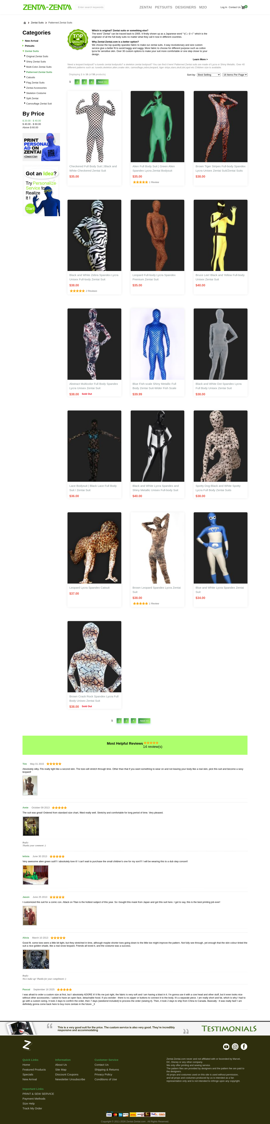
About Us (61, 1064)
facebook (244, 1046)
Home (26, 1064)
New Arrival (31, 40)
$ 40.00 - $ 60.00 (31, 124)
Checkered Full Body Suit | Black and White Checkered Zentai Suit (93, 168)
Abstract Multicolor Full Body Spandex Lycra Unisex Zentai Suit (93, 386)
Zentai (145, 7)
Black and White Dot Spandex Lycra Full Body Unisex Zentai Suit (219, 386)
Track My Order (32, 1108)
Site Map (60, 1069)
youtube (226, 1046)
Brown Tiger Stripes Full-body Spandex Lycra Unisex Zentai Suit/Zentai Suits (220, 168)
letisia (25, 856)
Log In (223, 7)
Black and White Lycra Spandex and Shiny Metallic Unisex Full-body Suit (156, 488)
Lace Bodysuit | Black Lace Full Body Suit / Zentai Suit (93, 488)
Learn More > (200, 59)
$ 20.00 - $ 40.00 (31, 120)
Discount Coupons (66, 1074)
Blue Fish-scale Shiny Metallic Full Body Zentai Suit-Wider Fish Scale (154, 386)
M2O (203, 7)
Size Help (28, 1103)
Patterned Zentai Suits (60, 23)
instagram (235, 1046)
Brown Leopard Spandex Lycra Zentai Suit (157, 590)
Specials (27, 1074)
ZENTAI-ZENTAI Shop (47, 8)
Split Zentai (32, 98)
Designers (185, 7)
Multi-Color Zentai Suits (39, 66)
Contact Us (234, 7)
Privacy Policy (103, 1074)
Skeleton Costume (36, 93)
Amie (25, 807)
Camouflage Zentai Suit (39, 103)
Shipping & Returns (106, 1069)
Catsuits (30, 77)
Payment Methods (33, 1098)
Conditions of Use (105, 1079)
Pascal (26, 989)
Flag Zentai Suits (35, 82)
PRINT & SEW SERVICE (38, 1093)
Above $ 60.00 (30, 127)
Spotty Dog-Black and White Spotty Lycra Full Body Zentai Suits (218, 488)
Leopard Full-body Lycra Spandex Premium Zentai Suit (154, 277)
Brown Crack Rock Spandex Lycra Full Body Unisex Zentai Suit (93, 698)
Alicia (25, 937)
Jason (25, 897)
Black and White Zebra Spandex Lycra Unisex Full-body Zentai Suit (93, 277)
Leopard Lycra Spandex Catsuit (89, 587)
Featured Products (34, 1069)
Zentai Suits (37, 23)
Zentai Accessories (36, 87)
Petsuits (163, 7)
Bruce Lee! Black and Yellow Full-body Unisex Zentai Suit (220, 277)
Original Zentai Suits (37, 56)
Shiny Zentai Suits (36, 61)
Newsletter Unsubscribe (70, 1079)
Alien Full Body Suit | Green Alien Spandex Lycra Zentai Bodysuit (154, 168)
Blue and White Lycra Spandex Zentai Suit (220, 590)
